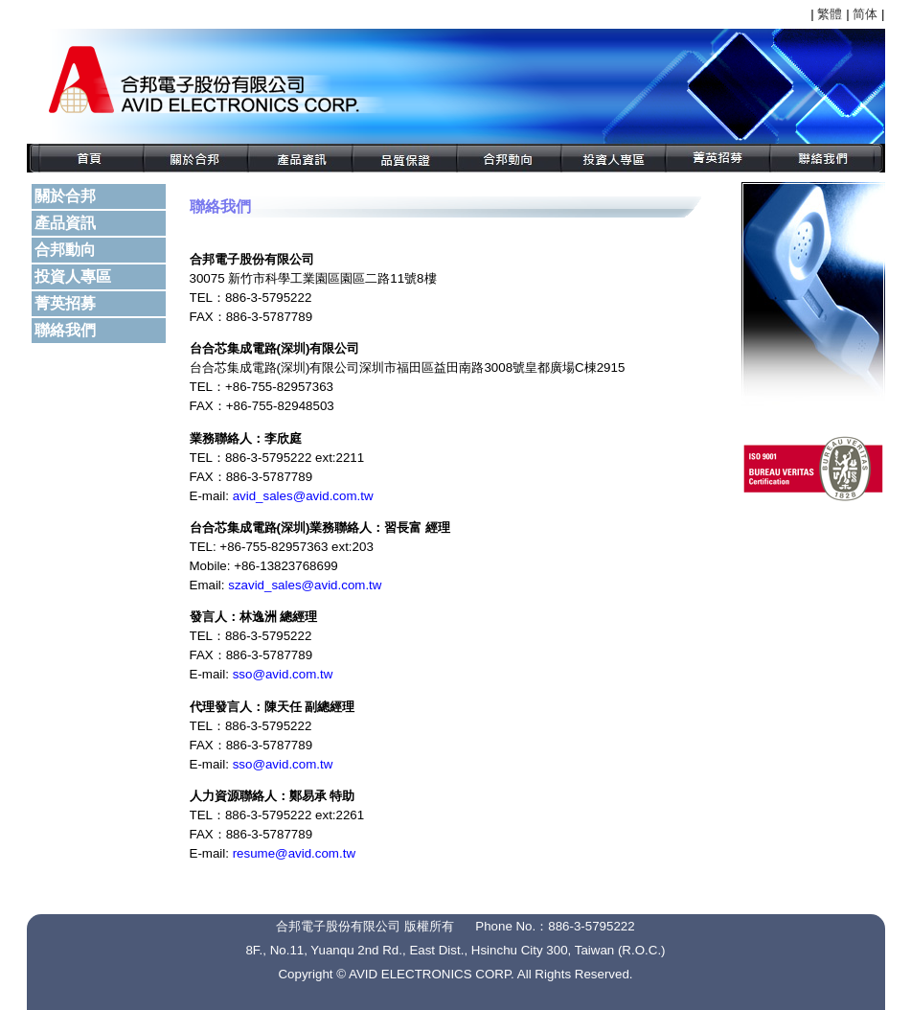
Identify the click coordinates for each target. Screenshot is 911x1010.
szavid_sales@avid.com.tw (304, 585)
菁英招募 (65, 303)
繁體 (829, 14)
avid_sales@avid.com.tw (303, 496)
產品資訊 (65, 223)
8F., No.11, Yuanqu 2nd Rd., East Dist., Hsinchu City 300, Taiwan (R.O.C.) (455, 950)
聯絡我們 (65, 330)
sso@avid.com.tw (283, 674)
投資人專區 (72, 276)
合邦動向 (65, 249)
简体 (865, 14)
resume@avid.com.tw (294, 853)
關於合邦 (65, 196)
